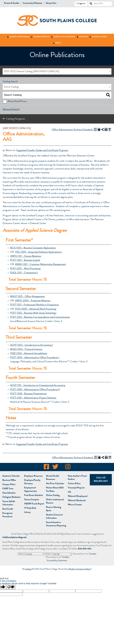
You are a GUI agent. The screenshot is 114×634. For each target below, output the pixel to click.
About (56, 43)
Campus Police (8, 485)
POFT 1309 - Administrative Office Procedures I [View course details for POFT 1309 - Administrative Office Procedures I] (34, 357)
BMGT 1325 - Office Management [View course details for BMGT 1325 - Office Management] (27, 296)
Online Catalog (53, 495)
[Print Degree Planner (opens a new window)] (95, 129)
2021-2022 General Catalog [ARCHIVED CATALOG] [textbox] (31, 71)
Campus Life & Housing (63, 37)
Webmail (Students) (77, 501)
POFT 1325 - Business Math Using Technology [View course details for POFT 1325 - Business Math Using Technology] (33, 313)
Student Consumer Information (54, 517)
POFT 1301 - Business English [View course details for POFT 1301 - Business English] (25, 260)
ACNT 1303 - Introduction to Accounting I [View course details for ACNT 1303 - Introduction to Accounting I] (31, 345)
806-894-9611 (84, 549)
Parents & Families (11, 3)
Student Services (40, 37)
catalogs (28, 569)
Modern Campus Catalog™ (80, 569)
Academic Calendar (11, 476)
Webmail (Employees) (77, 496)
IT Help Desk (30, 508)
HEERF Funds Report (34, 504)
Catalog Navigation (15, 119)
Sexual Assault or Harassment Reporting (56, 524)
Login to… (80, 3)
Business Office (9, 480)
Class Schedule (9, 493)
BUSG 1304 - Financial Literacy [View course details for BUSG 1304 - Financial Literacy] (26, 349)
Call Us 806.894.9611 (101, 480)
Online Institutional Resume (55, 501)
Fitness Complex (31, 500)
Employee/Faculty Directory (32, 482)
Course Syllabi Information (8, 503)
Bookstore (11, 497)
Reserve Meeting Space (53, 509)
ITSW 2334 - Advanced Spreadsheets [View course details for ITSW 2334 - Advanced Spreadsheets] (28, 353)
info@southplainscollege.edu (14, 537)
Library (27, 512)
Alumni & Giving (98, 37)
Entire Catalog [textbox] (11, 87)
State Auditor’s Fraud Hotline (77, 478)
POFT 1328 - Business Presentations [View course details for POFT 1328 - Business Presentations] (28, 394)
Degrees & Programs (18, 37)
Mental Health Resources (52, 478)
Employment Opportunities (30, 489)
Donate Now (51, 3)
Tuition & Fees (74, 484)
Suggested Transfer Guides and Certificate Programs (42, 150)
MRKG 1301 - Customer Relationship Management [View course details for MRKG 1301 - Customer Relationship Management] (40, 264)
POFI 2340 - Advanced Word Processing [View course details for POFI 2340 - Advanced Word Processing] (35, 309)
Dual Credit (7, 509)
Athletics (82, 37)
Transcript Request (76, 488)
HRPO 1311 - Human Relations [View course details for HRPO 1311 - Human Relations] (25, 256)
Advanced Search (11, 109)
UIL (69, 492)
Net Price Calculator (55, 484)
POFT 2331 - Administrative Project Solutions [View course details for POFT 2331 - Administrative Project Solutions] (33, 398)
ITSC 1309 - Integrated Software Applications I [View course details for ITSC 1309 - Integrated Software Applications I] (38, 252)
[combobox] (57, 71)
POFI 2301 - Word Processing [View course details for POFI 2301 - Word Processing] (25, 268)
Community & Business (32, 3)
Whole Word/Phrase (17, 101)
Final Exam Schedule (33, 495)
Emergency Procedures (7, 515)
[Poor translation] (11, 587)
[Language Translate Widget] (31, 553)
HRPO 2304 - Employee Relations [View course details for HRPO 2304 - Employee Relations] (32, 301)
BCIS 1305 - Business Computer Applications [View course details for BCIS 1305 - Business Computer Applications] (33, 248)
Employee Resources (33, 476)
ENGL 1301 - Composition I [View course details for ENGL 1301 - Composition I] (24, 273)
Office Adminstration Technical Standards (72, 130)
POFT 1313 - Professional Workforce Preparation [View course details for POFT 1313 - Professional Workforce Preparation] (34, 305)
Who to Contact (75, 505)
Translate (89, 554)
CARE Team (7, 489)
